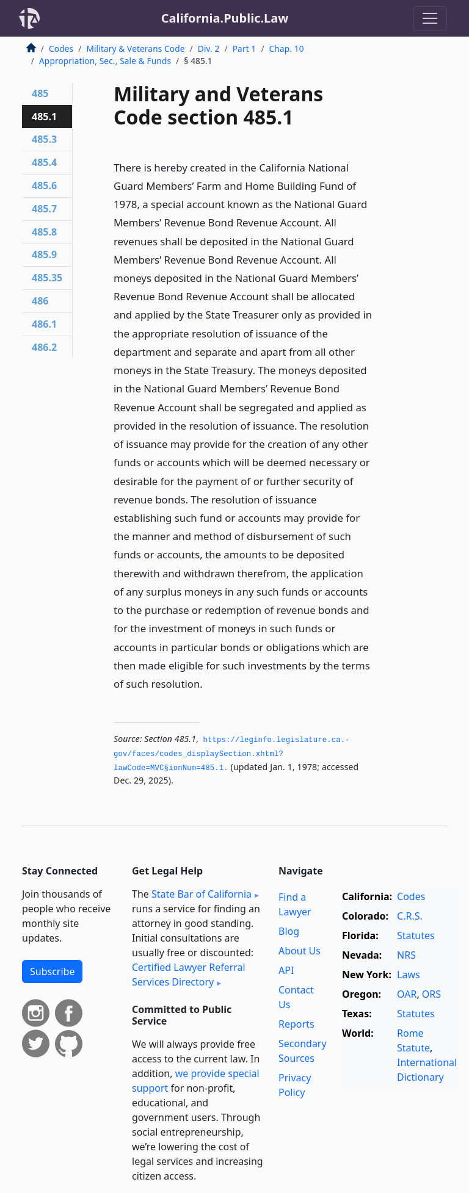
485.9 (44, 254)
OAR (406, 994)
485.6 (44, 185)
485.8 (44, 232)
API (286, 970)
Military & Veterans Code (135, 48)
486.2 (44, 347)
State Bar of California (201, 894)
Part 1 (244, 48)
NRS (406, 955)
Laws (408, 974)
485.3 (44, 139)
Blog (288, 931)
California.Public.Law (225, 18)
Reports (296, 1024)
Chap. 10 (286, 48)
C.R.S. (410, 916)
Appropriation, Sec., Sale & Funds (105, 61)
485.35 (47, 277)
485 (40, 93)
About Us (299, 950)
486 (40, 301)
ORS (431, 994)
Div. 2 (209, 48)
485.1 (44, 116)
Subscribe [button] (52, 971)
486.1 (44, 324)
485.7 (44, 208)
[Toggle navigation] (430, 18)
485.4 (44, 162)
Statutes (416, 935)
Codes (61, 48)
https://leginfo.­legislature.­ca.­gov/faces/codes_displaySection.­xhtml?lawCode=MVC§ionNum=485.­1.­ (232, 754)
